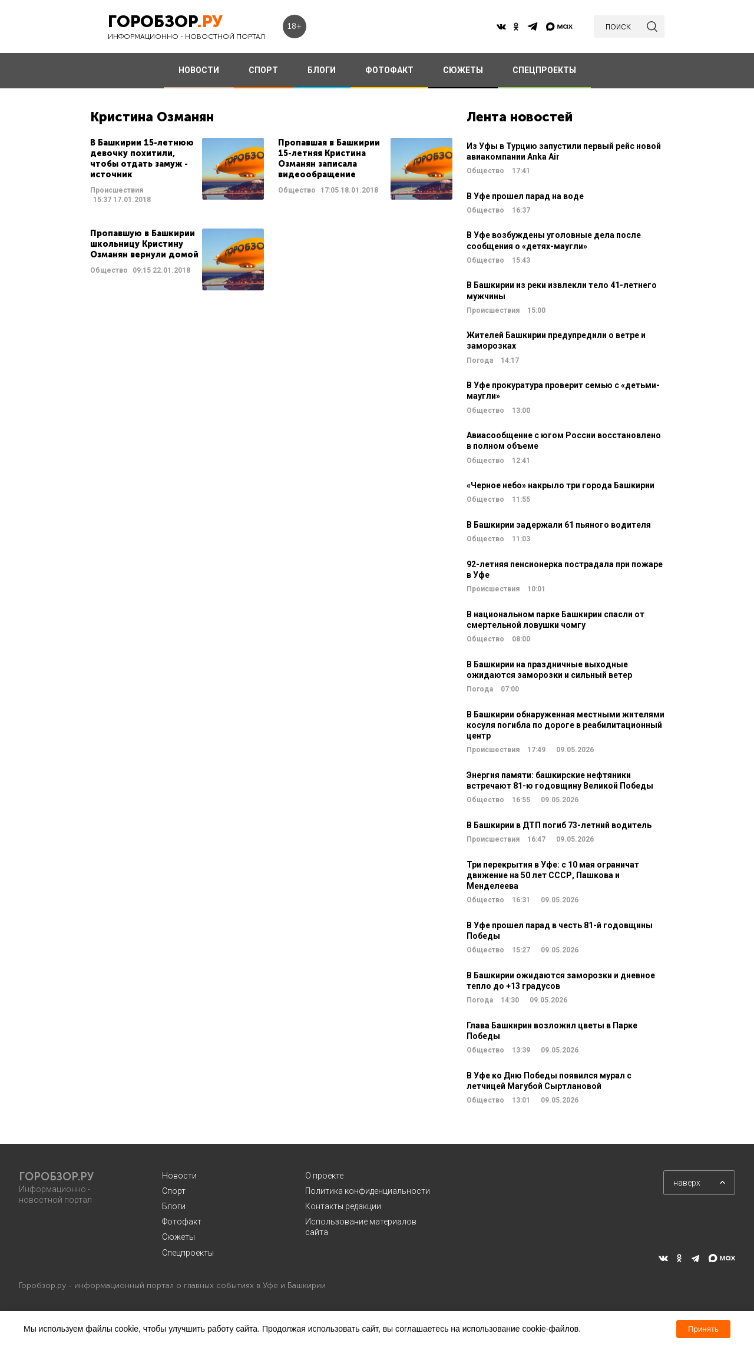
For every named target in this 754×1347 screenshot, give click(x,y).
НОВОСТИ (198, 70)
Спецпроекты (188, 1252)
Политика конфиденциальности (367, 1191)
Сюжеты (178, 1237)
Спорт (174, 1191)
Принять (703, 1329)
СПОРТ (263, 70)
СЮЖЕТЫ (463, 70)
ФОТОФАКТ (389, 70)
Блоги (174, 1206)
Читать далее (177, 171)
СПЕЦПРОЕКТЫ (544, 70)
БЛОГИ (321, 70)
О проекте (324, 1175)
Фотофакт (181, 1221)
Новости (179, 1175)
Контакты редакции (343, 1206)
